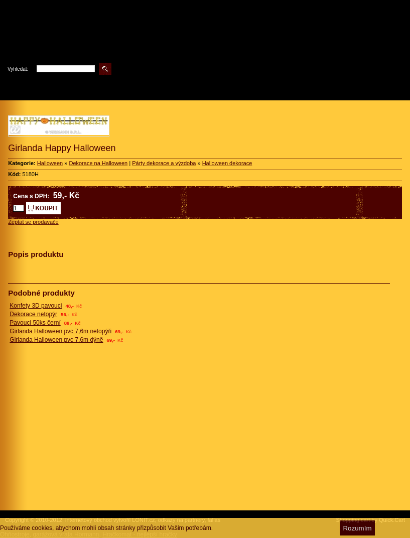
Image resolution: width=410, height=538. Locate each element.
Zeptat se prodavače (33, 222)
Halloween (50, 163)
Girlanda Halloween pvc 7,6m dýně (56, 339)
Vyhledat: (18, 69)
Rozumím (357, 528)
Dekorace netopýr (33, 314)
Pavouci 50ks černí (35, 322)
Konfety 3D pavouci (36, 305)
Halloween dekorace (227, 163)
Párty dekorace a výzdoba (164, 163)
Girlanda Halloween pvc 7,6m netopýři (60, 331)
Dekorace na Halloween (98, 163)
